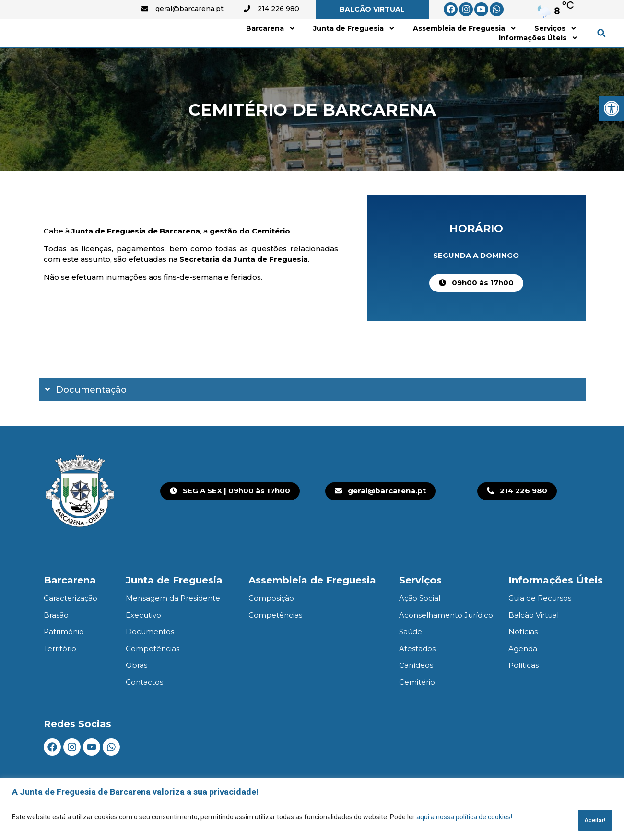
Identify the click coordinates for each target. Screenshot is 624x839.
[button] (601, 45)
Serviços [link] (555, 40)
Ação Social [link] (419, 621)
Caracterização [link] (70, 621)
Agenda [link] (522, 671)
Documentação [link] (91, 413)
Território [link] (60, 671)
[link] (611, 108)
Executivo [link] (143, 638)
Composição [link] (271, 621)
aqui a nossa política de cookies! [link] (464, 820)
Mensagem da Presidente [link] (173, 621)
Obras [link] (136, 688)
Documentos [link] (150, 655)
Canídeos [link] (416, 688)
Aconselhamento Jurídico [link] (446, 638)
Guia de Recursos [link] (539, 621)
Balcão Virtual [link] (533, 638)
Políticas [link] (523, 688)
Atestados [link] (417, 671)
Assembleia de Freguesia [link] (465, 40)
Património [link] (64, 655)
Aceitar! (586, 820)
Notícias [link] (523, 655)
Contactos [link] (144, 705)
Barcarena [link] (270, 40)
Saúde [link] (410, 655)
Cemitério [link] (417, 705)
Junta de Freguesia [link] (354, 40)
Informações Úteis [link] (538, 49)
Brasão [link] (56, 638)
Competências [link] (152, 671)
